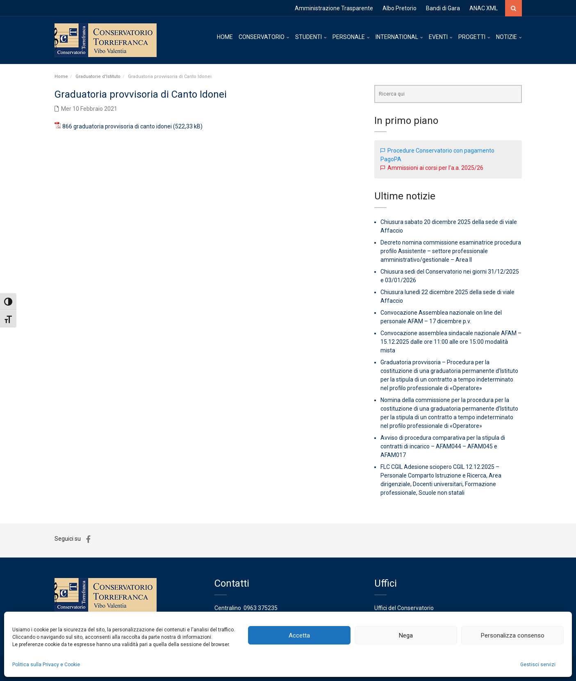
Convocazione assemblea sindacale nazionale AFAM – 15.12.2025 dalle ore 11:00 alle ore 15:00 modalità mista (450, 342)
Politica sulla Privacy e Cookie (46, 664)
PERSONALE (348, 37)
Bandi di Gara (443, 8)
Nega (406, 635)
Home (61, 76)
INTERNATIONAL (397, 37)
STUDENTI (308, 37)
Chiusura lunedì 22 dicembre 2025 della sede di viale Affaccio (447, 296)
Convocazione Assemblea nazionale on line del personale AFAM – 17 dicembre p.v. (441, 317)
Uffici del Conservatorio (404, 608)
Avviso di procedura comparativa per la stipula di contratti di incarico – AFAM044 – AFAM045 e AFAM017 (442, 446)
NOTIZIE (506, 37)
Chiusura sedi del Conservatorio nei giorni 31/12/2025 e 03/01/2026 (449, 275)
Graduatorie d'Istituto (98, 76)
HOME (225, 37)
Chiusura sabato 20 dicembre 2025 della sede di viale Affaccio (448, 226)
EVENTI (438, 37)
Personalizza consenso (512, 635)
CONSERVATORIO (262, 37)
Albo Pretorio (399, 8)
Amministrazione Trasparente (334, 8)
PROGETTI (471, 37)
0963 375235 (261, 608)
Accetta (299, 635)
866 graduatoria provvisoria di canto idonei (117, 126)
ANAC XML (483, 8)
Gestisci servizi (538, 664)
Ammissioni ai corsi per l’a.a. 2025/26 (435, 168)
